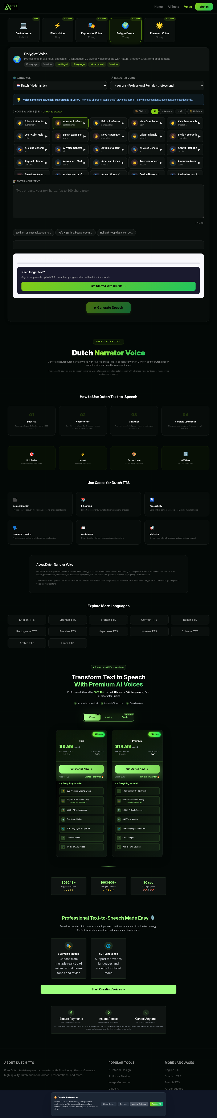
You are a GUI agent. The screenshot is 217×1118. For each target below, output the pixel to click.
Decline (123, 1104)
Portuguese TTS (27, 631)
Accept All (156, 1104)
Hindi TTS (67, 643)
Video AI (113, 1088)
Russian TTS (68, 631)
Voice (188, 6)
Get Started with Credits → (108, 286)
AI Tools (173, 6)
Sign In (204, 6)
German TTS (149, 619)
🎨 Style (141, 111)
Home (158, 6)
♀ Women (167, 111)
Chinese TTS (190, 631)
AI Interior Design (119, 1070)
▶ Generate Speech (108, 308)
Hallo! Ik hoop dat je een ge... (116, 232)
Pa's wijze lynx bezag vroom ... (75, 232)
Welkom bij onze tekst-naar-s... (33, 232)
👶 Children (196, 111)
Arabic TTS (27, 643)
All (154, 111)
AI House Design (119, 1076)
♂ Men (180, 111)
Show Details (108, 1104)
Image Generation (119, 1082)
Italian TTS (190, 619)
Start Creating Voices (108, 989)
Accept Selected (139, 1104)
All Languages (174, 1088)
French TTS (108, 619)
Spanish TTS (68, 619)
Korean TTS (149, 631)
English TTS (27, 619)
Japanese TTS (108, 631)
